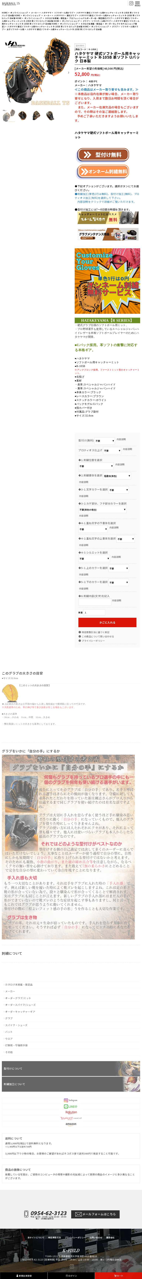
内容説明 (121, 439)
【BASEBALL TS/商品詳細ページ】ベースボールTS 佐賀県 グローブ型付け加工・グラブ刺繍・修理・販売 (11, 3)
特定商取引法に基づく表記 (95, 632)
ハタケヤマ (46, 13)
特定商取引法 (54, 1237)
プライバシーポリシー (93, 640)
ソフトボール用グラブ (64, 13)
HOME (5, 13)
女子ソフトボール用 (15, 30)
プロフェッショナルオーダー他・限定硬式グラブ (90, 19)
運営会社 (110, 1237)
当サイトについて (36, 1237)
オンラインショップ (19, 13)
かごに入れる (107, 622)
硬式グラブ (72, 16)
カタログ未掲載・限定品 (56, 19)
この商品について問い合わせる (98, 636)
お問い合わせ (96, 1237)
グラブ (86, 21)
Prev (4, 73)
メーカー (35, 13)
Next (68, 73)
